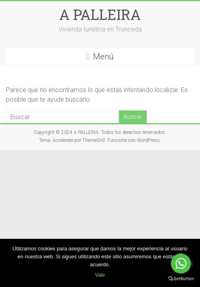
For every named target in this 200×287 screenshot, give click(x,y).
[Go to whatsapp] (181, 263)
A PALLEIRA (100, 14)
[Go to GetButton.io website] (181, 278)
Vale (100, 275)
